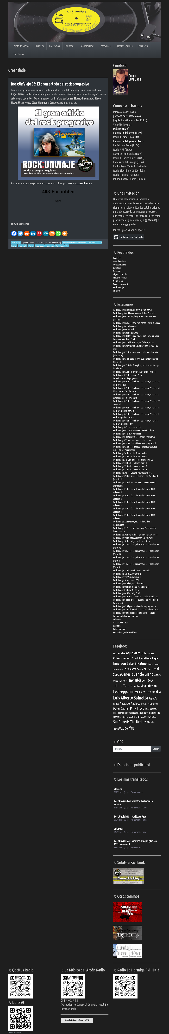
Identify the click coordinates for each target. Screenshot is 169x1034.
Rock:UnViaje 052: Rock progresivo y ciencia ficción (134, 372)
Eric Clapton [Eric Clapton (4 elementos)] (129, 668)
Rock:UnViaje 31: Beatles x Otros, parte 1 (130, 469)
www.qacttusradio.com (80, 183)
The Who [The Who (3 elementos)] (151, 722)
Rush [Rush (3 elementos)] (152, 712)
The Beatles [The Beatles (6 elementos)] (138, 722)
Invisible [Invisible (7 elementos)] (135, 680)
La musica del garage (125, 141)
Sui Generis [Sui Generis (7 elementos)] (121, 721)
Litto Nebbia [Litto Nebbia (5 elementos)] (153, 692)
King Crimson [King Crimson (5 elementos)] (148, 686)
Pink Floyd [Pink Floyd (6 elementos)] (137, 708)
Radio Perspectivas (123, 137)
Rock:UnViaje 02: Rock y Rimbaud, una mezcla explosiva (136, 609)
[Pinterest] (39, 231)
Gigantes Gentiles (124, 45)
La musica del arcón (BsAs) (127, 132)
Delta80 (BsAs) (121, 128)
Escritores (143, 45)
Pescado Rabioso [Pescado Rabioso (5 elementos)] (130, 703)
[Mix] (52, 231)
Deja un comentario (52, 243)
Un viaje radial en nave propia (125, 616)
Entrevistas (105, 45)
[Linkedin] (33, 231)
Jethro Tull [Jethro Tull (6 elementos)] (121, 686)
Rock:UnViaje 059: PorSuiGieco (125, 332)
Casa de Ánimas (119, 261)
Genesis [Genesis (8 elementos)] (127, 674)
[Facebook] (14, 231)
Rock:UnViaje (118, 287)
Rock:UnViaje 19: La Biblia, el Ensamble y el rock (133, 538)
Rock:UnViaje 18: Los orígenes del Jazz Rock (131, 541)
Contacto (117, 626)
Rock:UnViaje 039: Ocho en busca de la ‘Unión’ (132, 440)
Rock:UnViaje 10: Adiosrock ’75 (126, 580)
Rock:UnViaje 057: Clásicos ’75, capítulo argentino (133, 342)
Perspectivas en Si (120, 284)
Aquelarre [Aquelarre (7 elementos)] (133, 653)
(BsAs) (137, 137)
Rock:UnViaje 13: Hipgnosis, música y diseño (131, 570)
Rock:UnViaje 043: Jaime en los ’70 (127, 427)
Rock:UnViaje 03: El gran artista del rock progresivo (50, 84)
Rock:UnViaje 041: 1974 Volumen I (127, 433)
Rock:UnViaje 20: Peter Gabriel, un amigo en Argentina (135, 534)
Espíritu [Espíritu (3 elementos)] (140, 669)
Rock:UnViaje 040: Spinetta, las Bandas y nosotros (134, 437)
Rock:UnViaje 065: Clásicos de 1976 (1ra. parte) (132, 310)
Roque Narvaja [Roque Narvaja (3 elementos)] (143, 712)
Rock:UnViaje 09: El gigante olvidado (128, 583)
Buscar (156, 749)
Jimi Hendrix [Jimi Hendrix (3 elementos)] (134, 686)
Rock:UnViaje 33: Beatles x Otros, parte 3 (130, 463)
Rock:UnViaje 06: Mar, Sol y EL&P (126, 593)
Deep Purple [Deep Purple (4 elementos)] (151, 658)
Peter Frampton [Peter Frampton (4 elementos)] (149, 703)
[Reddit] (27, 231)
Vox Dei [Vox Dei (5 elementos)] (123, 728)
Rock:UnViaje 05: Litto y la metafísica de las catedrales (135, 596)
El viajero (39, 45)
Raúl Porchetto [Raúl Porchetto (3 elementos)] (151, 708)
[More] (65, 231)
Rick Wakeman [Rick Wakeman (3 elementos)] (131, 712)
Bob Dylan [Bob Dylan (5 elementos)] (147, 653)
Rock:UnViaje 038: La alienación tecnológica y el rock (134, 443)
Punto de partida (21, 45)
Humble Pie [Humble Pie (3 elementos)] (124, 680)
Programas (54, 45)
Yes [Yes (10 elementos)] (131, 728)
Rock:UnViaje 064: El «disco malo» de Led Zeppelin (134, 313)
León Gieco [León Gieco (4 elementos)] (139, 691)
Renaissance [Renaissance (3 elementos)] (118, 712)
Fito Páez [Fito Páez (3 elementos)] (148, 669)
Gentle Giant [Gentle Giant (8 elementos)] (143, 674)
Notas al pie (118, 281)
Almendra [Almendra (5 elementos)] (119, 653)
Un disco (116, 290)
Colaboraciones (87, 45)
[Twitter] (20, 231)
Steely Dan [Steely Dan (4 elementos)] (134, 716)
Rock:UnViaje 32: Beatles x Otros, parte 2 (130, 466)
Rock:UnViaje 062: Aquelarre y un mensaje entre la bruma (136, 323)
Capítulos (117, 258)
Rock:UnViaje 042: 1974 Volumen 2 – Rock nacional (133, 430)
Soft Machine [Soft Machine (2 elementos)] (123, 717)
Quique (25, 243)
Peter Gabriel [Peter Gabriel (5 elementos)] (121, 708)
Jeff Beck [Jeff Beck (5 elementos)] (147, 680)
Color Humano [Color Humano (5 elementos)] (122, 658)
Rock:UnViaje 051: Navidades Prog (127, 375)
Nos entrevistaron (120, 622)
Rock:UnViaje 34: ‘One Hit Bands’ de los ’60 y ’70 (133, 459)
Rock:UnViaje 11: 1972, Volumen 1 (127, 577)
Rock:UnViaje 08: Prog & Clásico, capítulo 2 (131, 586)
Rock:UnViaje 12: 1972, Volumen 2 (127, 573)
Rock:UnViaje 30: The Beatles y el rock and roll (132, 472)
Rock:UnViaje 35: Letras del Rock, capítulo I (131, 456)
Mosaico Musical (120, 277)
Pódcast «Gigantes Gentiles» (125, 632)
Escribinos (18, 54)
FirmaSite (17, 1032)
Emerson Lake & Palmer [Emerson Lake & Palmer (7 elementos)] (130, 663)
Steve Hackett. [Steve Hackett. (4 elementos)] (148, 716)
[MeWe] (46, 231)
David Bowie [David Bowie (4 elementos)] (138, 658)
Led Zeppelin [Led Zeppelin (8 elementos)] (123, 691)
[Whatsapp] (58, 231)
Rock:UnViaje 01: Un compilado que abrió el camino (134, 613)
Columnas (69, 45)
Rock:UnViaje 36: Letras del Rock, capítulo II (131, 453)
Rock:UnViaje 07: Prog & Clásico (126, 590)
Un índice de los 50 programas (125, 378)
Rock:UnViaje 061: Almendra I (125, 326)
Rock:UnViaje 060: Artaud (123, 329)
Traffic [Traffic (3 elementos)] (116, 728)
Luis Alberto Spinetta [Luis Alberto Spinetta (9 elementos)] (130, 697)
